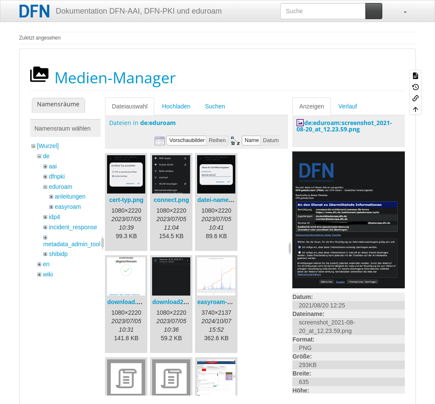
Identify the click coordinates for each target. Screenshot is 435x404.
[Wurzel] (48, 145)
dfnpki (57, 176)
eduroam (60, 186)
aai (53, 166)
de (46, 156)
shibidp (58, 253)
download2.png (174, 302)
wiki (48, 274)
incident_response (73, 227)
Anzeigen (311, 106)
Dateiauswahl (129, 106)
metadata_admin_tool (72, 244)
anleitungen (70, 196)
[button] (401, 11)
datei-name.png (219, 199)
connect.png (171, 199)
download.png (127, 302)
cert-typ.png (126, 199)
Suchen (215, 106)
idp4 (54, 216)
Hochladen (176, 106)
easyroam (68, 206)
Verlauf (348, 106)
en (46, 264)
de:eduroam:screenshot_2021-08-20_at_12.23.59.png (344, 126)
